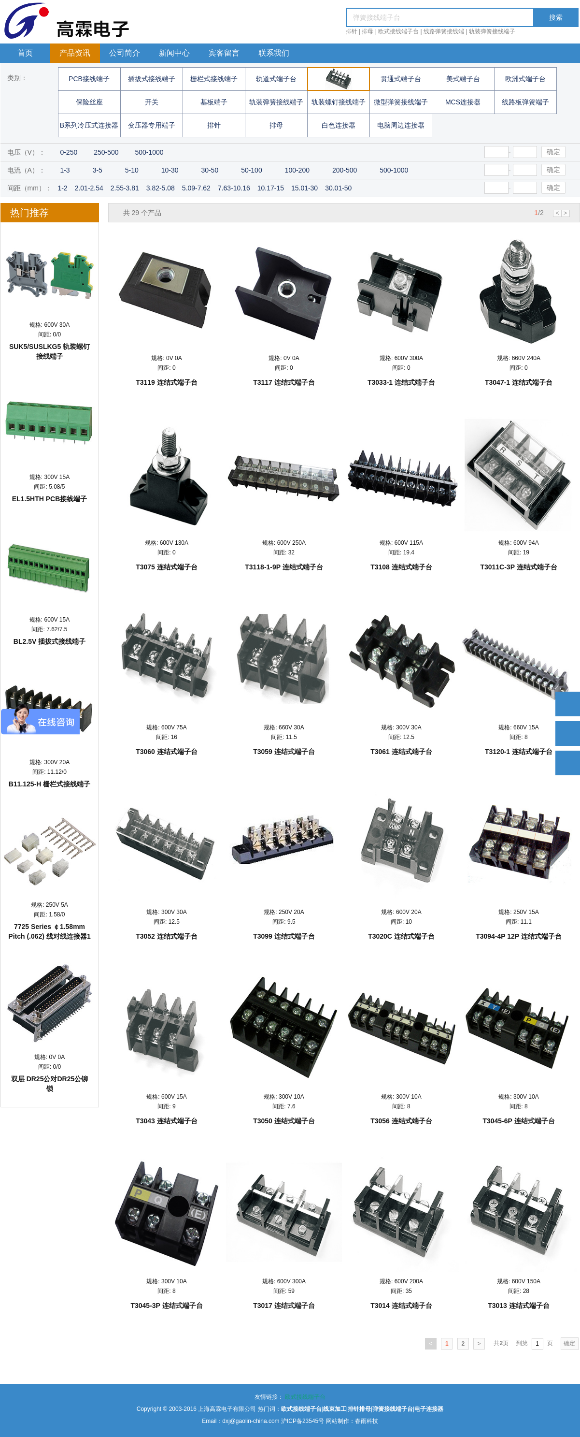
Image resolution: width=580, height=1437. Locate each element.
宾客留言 (224, 53)
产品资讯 (74, 53)
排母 (367, 31)
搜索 (556, 17)
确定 (553, 152)
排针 (351, 31)
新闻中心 (174, 53)
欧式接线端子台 (398, 31)
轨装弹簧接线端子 (492, 31)
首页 (25, 53)
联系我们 (273, 53)
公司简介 (124, 53)
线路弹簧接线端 (444, 31)
